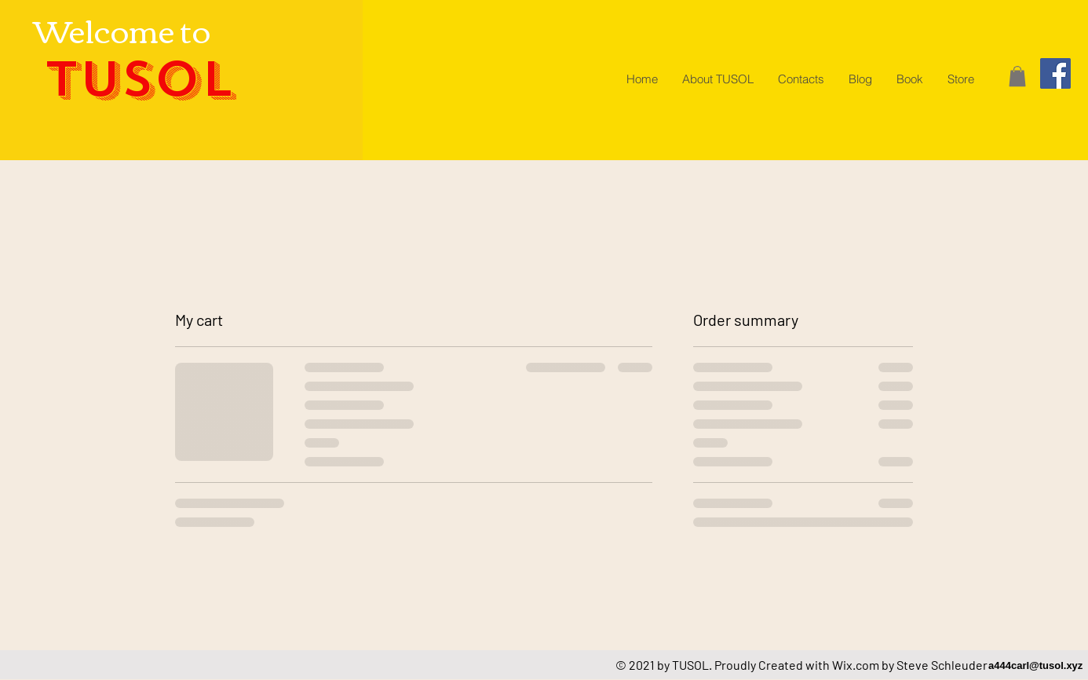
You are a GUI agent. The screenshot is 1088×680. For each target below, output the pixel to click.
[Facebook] (1055, 73)
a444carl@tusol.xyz (1035, 665)
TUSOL (138, 79)
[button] (1017, 76)
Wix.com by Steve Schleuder (910, 664)
